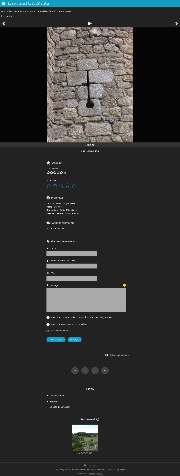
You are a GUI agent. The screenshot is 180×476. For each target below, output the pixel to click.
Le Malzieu (42, 11)
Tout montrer (64, 11)
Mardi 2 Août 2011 (73, 213)
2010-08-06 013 (84, 453)
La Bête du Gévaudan (60, 407)
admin (99, 473)
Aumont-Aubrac (57, 395)
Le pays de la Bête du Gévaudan (28, 3)
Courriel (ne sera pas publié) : (63, 260)
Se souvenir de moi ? (59, 330)
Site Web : (51, 273)
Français (89, 465)
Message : (54, 285)
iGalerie (53, 401)
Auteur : (53, 248)
